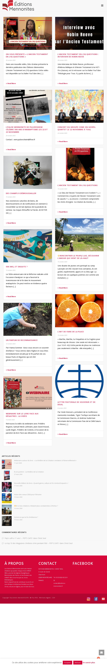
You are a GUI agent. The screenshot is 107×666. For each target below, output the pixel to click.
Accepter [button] (67, 662)
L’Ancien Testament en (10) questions (78, 185)
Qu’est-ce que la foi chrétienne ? (26, 517)
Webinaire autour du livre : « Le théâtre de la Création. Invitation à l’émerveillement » (45, 460)
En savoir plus (89, 662)
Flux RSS (34, 598)
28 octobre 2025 (62, 60)
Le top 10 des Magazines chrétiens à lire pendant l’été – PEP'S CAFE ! (32, 543)
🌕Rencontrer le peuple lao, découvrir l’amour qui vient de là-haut (78, 257)
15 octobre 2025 (62, 189)
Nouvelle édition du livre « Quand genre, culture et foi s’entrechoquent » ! (41, 483)
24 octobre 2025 (10, 136)
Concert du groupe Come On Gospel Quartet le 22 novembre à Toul (77, 128)
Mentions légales (45, 598)
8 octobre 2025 (62, 408)
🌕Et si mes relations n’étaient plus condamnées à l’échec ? (36, 506)
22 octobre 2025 (62, 133)
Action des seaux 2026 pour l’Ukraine (27, 494)
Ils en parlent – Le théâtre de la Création (29, 472)
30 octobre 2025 (10, 60)
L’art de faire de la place (71, 331)
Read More (11, 83)
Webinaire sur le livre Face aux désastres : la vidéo (22, 414)
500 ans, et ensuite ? (17, 266)
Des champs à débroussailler (21, 193)
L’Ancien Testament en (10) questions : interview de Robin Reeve (78, 55)
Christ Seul (42, 538)
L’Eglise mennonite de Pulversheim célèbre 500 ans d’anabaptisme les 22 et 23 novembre (27, 129)
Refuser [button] (78, 662)
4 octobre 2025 (10, 420)
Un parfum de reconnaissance (22, 340)
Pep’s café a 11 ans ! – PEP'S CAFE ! (19, 538)
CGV (53, 598)
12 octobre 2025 (10, 344)
